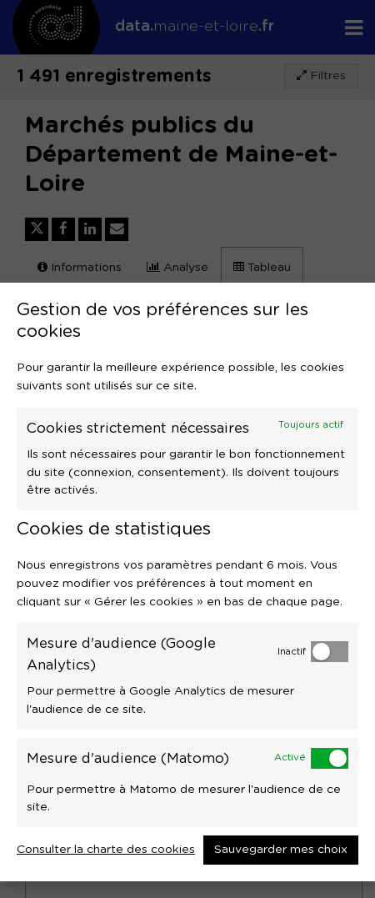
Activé (290, 757)
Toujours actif (310, 424)
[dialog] (187, 582)
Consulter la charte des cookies (106, 849)
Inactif (292, 651)
